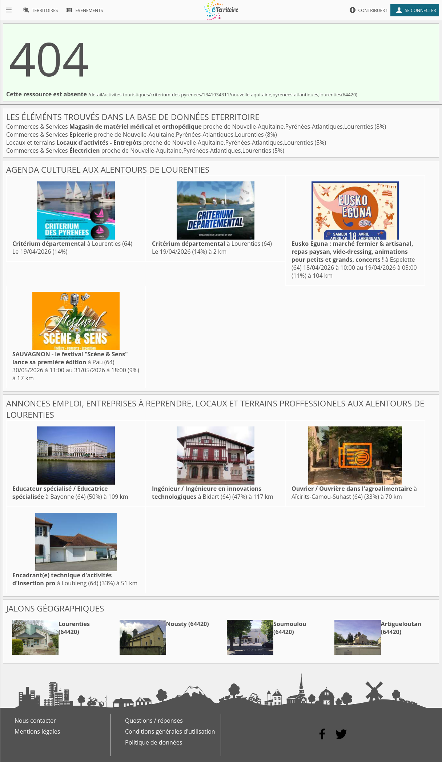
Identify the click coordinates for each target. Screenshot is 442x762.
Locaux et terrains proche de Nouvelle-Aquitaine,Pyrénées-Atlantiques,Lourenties (160, 143)
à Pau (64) (70, 358)
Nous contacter (35, 721)
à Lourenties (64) (72, 244)
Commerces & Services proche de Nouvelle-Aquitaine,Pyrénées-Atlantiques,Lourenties (190, 127)
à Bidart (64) (206, 493)
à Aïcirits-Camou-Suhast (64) (354, 493)
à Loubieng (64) (62, 579)
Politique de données (153, 742)
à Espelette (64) (353, 256)
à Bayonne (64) (60, 493)
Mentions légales (37, 731)
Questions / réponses (154, 721)
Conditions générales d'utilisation (170, 731)
